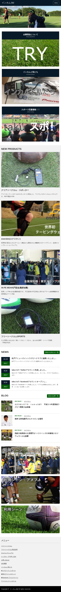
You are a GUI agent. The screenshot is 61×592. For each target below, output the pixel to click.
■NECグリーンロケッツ (8, 574)
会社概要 (4, 563)
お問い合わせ (5, 560)
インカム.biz (14, 589)
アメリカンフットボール (8, 581)
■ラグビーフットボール (8, 570)
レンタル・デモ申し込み (8, 556)
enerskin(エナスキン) (10, 239)
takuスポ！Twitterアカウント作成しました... (29, 370)
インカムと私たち (30, 73)
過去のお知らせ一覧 (52, 352)
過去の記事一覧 (53, 396)
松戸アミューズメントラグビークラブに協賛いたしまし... (34, 358)
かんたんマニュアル (7, 553)
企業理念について (30, 35)
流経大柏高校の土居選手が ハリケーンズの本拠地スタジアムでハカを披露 (36, 434)
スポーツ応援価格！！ (30, 111)
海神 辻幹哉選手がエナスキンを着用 (29, 419)
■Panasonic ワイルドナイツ (9, 577)
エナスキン (27, 401)
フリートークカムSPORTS (13, 336)
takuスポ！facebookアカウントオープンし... (29, 382)
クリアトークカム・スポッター (15, 190)
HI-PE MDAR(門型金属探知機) (14, 288)
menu (56, 3)
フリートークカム (6, 546)
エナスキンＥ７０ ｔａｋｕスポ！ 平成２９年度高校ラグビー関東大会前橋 (37, 405)
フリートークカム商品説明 (9, 549)
